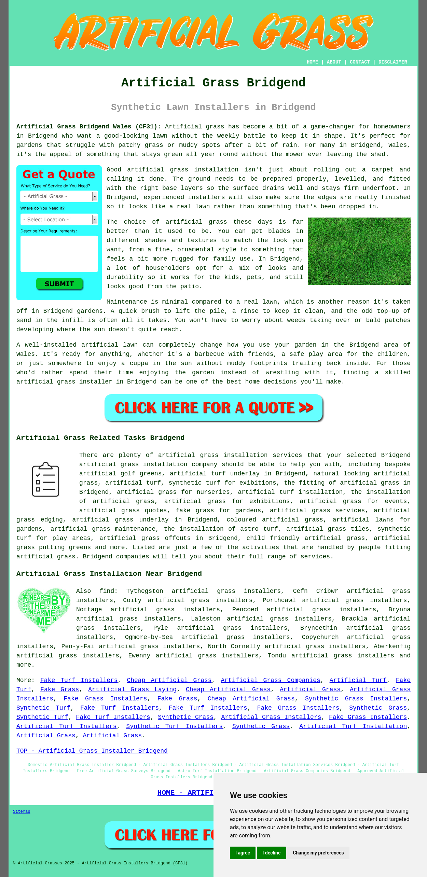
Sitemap (21, 811)
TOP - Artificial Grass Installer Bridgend (92, 751)
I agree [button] (242, 852)
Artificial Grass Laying (132, 689)
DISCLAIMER (392, 62)
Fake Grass (59, 689)
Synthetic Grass (378, 708)
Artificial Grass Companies (270, 680)
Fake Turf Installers (79, 680)
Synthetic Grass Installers (356, 698)
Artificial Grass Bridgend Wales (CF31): (88, 126)
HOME (312, 62)
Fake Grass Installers (105, 698)
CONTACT (360, 62)
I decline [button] (271, 852)
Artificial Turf (358, 680)
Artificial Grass (310, 689)
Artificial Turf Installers (66, 726)
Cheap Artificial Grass (169, 680)
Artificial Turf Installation (353, 726)
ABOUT (334, 62)
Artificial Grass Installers (271, 717)
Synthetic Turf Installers (174, 726)
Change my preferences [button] (318, 852)
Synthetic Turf (43, 708)
